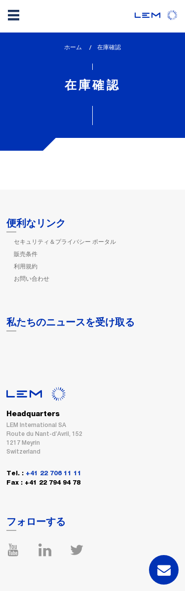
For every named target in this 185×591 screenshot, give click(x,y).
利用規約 (25, 266)
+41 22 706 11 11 (53, 473)
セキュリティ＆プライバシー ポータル (65, 242)
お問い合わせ (31, 279)
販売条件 (25, 254)
